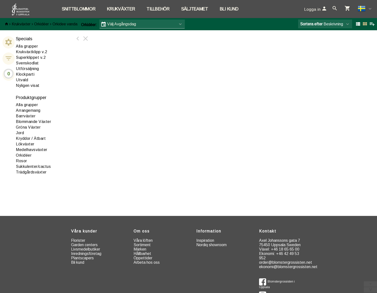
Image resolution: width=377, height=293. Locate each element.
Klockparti (25, 74)
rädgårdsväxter (31, 172)
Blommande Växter (33, 122)
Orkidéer (41, 24)
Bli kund (229, 9)
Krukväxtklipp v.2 (31, 52)
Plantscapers (82, 258)
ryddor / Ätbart (31, 138)
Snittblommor (78, 9)
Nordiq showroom (211, 245)
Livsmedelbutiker (85, 249)
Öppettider (143, 258)
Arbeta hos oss (147, 262)
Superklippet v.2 (31, 57)
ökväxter (25, 144)
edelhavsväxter (31, 150)
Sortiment (142, 245)
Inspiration (205, 240)
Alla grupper (27, 46)
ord (20, 133)
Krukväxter (121, 9)
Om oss (142, 231)
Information (208, 231)
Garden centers (84, 245)
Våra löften (143, 240)
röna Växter (28, 127)
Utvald (22, 80)
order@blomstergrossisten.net (285, 262)
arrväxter (25, 116)
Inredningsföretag (86, 254)
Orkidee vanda (64, 24)
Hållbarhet (142, 254)
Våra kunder (84, 231)
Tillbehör (158, 9)
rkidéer (23, 155)
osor (21, 161)
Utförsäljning (27, 69)
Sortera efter (311, 24)
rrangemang (28, 110)
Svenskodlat (27, 63)
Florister (78, 240)
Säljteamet (194, 9)
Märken (140, 249)
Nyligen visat (28, 85)
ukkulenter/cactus (33, 166)
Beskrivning (321, 24)
